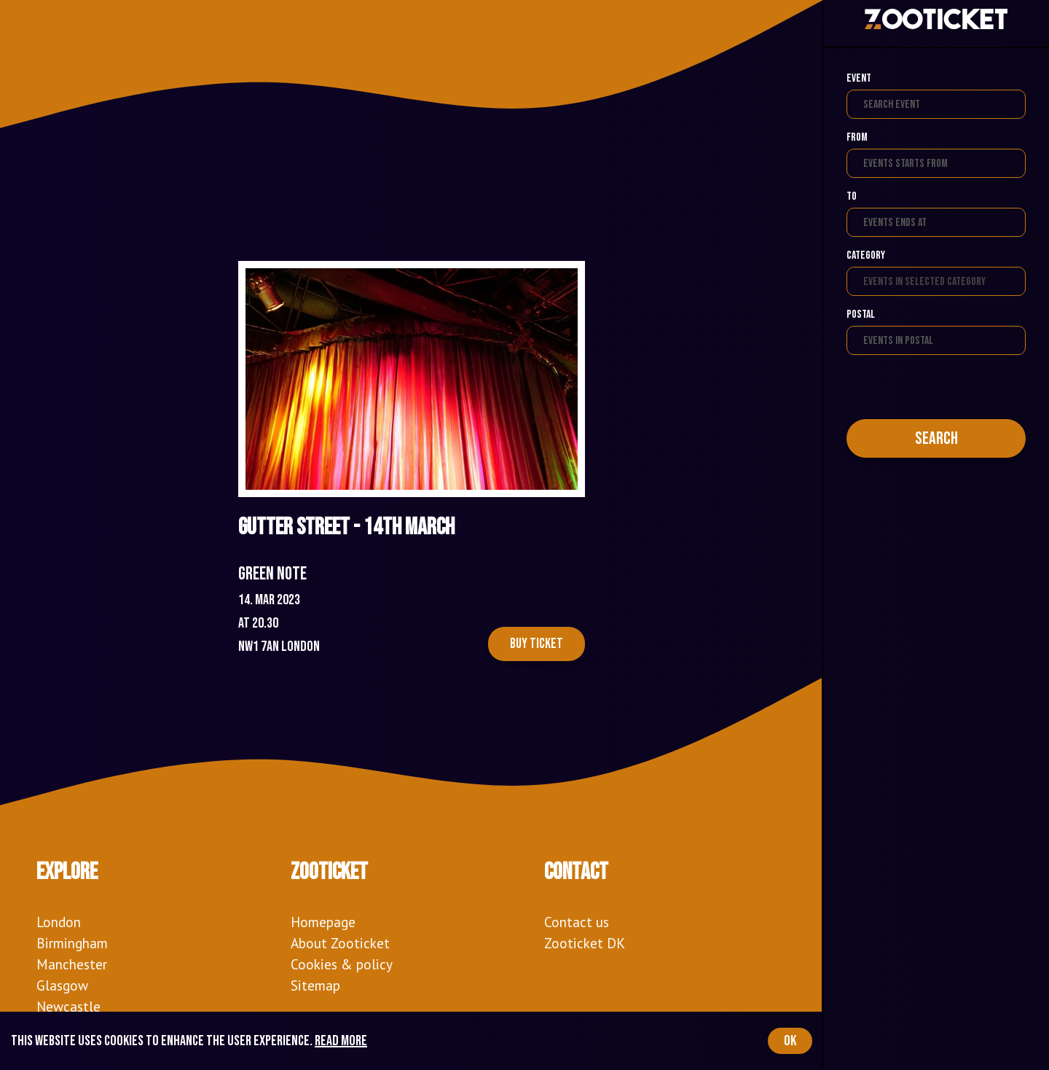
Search (936, 438)
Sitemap (315, 985)
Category (865, 255)
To (851, 196)
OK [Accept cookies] (790, 1041)
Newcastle (68, 1006)
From (857, 137)
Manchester (71, 964)
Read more (341, 1041)
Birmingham (72, 943)
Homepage (323, 922)
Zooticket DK (584, 943)
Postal (860, 314)
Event (858, 78)
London (58, 922)
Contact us (576, 922)
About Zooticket (340, 943)
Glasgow (62, 985)
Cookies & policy (342, 964)
